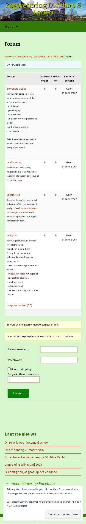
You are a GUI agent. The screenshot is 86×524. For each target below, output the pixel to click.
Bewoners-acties (16, 88)
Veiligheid (12, 235)
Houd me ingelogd (21, 369)
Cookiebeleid (20, 505)
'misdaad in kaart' (16, 273)
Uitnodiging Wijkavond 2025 (23, 464)
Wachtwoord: (15, 360)
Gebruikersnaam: (18, 349)
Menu (9, 26)
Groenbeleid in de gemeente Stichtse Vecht (35, 457)
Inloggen (18, 393)
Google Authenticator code (24, 377)
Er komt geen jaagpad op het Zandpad (31, 472)
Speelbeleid (13, 194)
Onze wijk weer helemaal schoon (27, 442)
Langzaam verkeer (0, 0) (19, 305)
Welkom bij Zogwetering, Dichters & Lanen (29, 56)
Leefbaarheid (14, 162)
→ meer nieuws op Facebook (30, 483)
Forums (59, 56)
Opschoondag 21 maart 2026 (24, 450)
